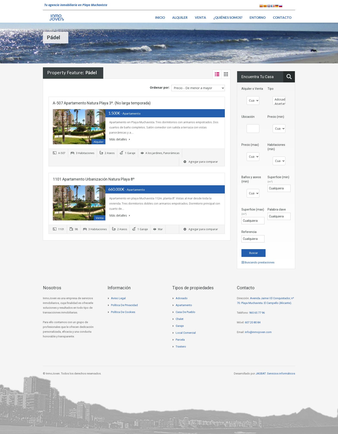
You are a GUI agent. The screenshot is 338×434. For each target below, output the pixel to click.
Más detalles (119, 139)
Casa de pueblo (185, 312)
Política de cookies (123, 312)
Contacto (282, 17)
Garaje (180, 325)
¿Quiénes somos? (227, 17)
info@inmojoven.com (258, 332)
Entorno (258, 17)
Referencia (249, 232)
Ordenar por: (159, 87)
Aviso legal (118, 298)
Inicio (160, 17)
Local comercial (186, 332)
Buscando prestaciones (258, 262)
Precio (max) (250, 144)
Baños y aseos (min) (251, 179)
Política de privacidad (124, 305)
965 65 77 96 (257, 312)
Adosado (279, 99)
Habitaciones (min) (276, 147)
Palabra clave (277, 209)
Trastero (181, 346)
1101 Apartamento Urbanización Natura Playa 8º (94, 179)
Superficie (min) (278, 179)
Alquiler (180, 17)
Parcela (180, 339)
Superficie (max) (252, 211)
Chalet (179, 319)
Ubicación (248, 116)
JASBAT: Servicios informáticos (275, 373)
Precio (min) (276, 116)
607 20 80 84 (252, 322)
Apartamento (279, 104)
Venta (200, 17)
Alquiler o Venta (252, 88)
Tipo (271, 88)
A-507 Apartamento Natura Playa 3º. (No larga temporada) (102, 103)
